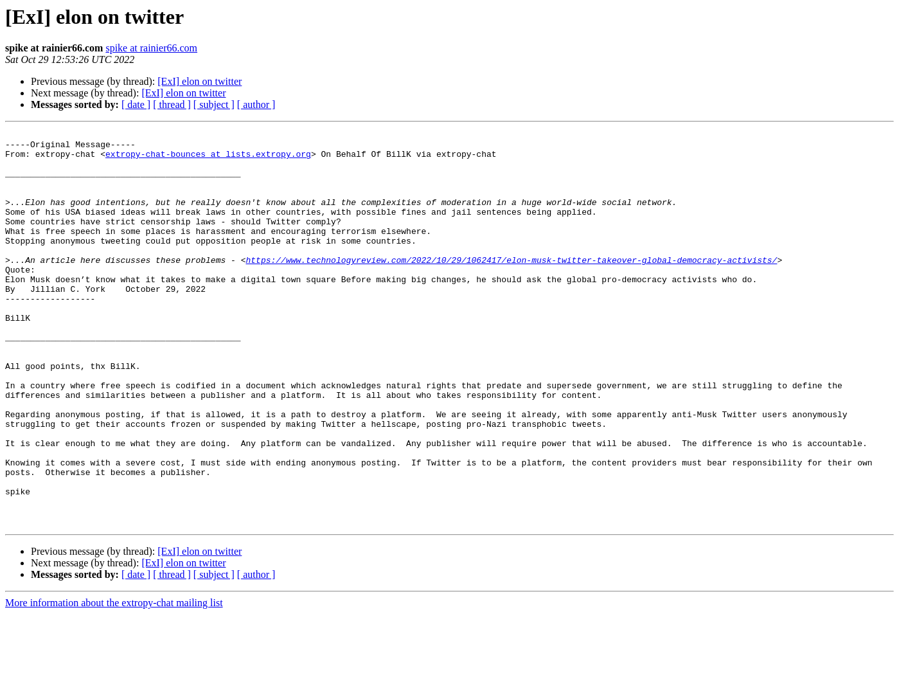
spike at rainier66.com (151, 47)
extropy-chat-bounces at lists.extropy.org (208, 159)
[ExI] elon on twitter (199, 81)
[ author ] (256, 104)
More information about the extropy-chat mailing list (114, 681)
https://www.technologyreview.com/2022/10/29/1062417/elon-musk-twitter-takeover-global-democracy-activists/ (511, 286)
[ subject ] (214, 104)
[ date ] (135, 104)
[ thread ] (172, 104)
